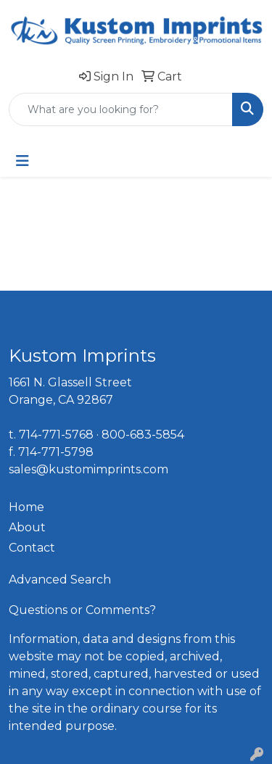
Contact (32, 548)
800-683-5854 (143, 434)
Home (26, 507)
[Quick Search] (121, 109)
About (27, 527)
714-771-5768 (56, 434)
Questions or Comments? (82, 610)
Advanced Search (60, 579)
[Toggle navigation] (22, 161)
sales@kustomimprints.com (88, 469)
